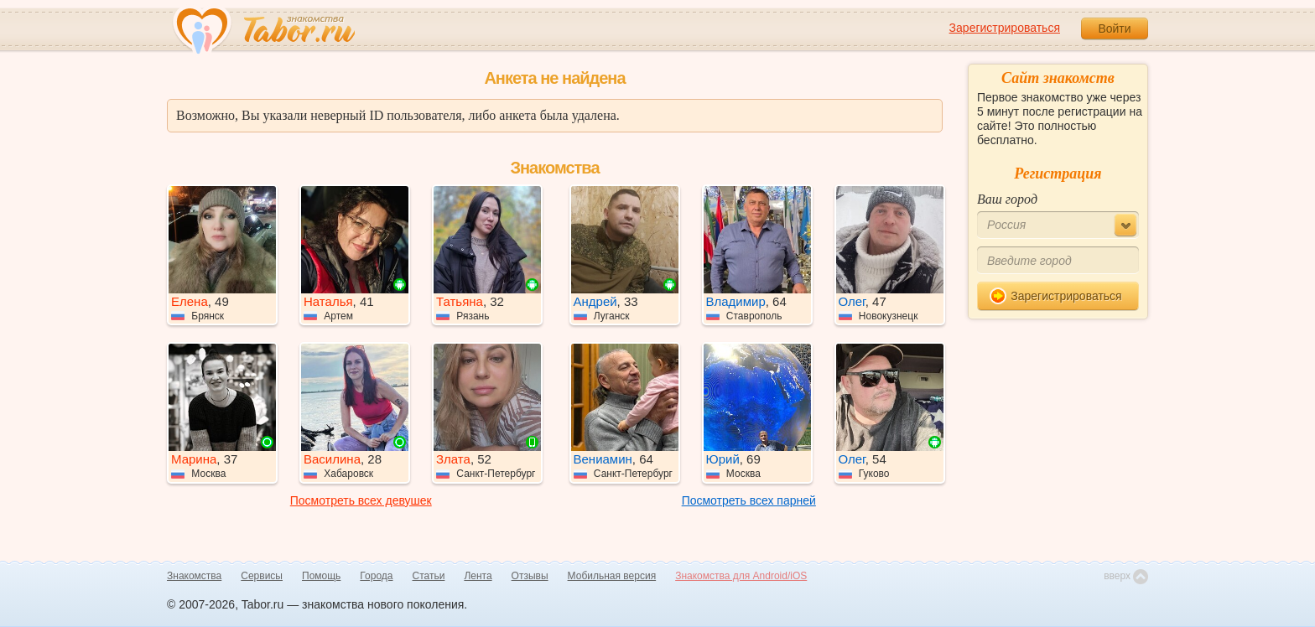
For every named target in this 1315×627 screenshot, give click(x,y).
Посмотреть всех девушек (361, 500)
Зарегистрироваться (1004, 27)
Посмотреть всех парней (749, 500)
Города (376, 576)
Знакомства (194, 576)
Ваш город (1007, 199)
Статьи (429, 576)
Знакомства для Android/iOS (741, 576)
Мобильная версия (612, 576)
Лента (477, 576)
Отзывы (530, 576)
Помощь (321, 576)
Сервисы (262, 576)
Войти (1114, 28)
